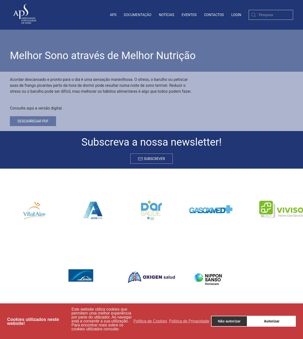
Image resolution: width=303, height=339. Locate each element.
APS (113, 15)
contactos (214, 15)
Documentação (138, 15)
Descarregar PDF (33, 121)
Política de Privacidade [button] (189, 321)
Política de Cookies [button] (150, 321)
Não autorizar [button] (229, 321)
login (236, 15)
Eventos (189, 15)
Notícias (166, 15)
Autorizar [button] (272, 321)
